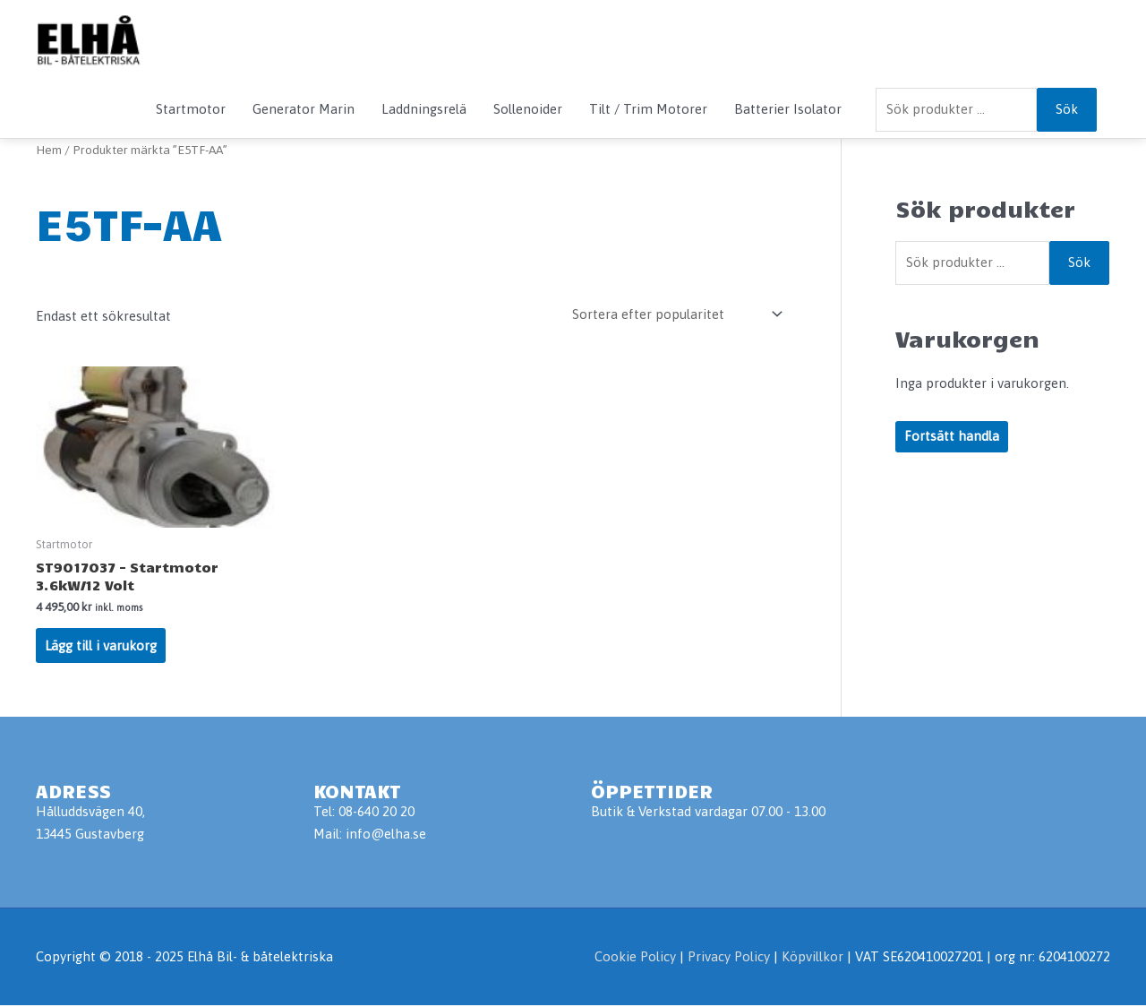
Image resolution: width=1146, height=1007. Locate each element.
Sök (1067, 108)
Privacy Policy (731, 958)
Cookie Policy (635, 958)
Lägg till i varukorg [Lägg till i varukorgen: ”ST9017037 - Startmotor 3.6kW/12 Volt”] (101, 646)
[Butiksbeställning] (674, 314)
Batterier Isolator (788, 108)
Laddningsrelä (423, 108)
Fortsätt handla (951, 436)
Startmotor (191, 108)
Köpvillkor (812, 958)
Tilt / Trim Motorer (648, 108)
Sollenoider (527, 108)
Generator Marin (303, 108)
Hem (49, 149)
